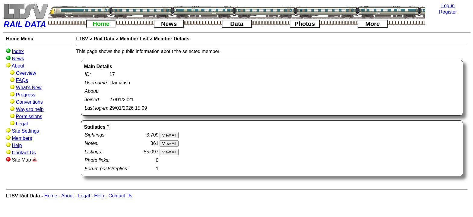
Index (18, 51)
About (18, 65)
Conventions (29, 102)
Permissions (29, 116)
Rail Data (104, 38)
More (372, 23)
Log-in (448, 5)
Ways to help (30, 109)
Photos (304, 23)
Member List (134, 38)
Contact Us (24, 152)
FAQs (22, 80)
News (169, 23)
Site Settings (25, 131)
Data (236, 23)
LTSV (82, 38)
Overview (26, 73)
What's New (29, 87)
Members (22, 138)
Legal (22, 123)
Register (448, 11)
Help (17, 145)
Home (101, 23)
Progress (25, 94)
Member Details (171, 38)
